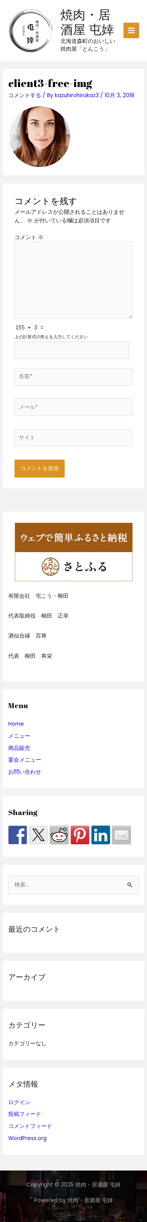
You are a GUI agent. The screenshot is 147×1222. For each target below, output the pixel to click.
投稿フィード (24, 1114)
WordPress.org (27, 1138)
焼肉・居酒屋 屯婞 (87, 22)
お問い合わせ (24, 772)
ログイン (19, 1102)
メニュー (19, 736)
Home (16, 724)
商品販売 (19, 748)
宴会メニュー (24, 760)
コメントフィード (30, 1126)
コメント (29, 237)
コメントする (24, 95)
